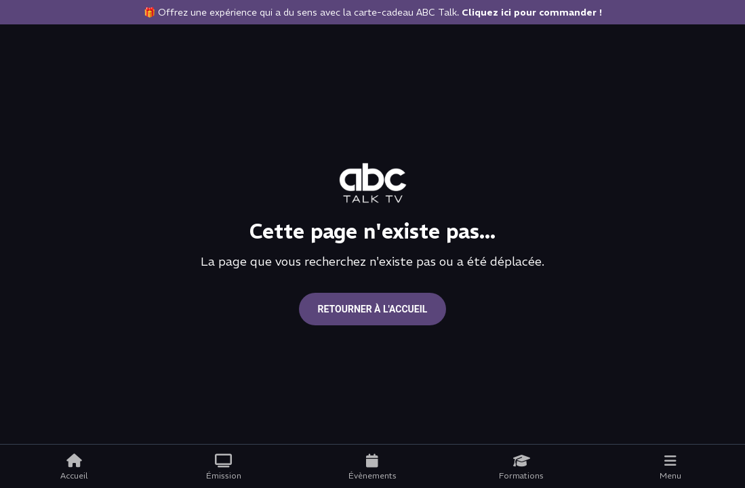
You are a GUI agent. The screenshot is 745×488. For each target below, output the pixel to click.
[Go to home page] (373, 183)
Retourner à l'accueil (373, 309)
